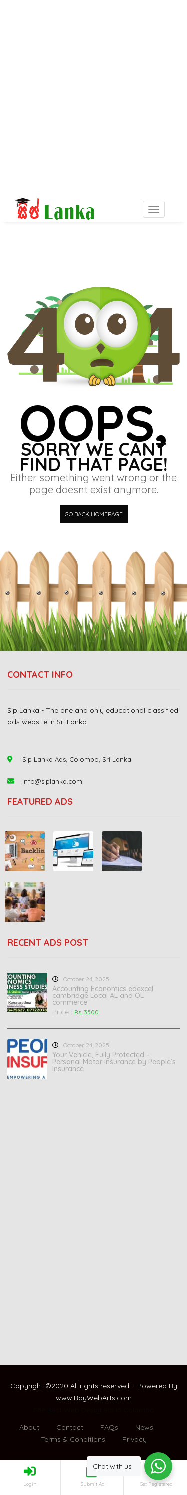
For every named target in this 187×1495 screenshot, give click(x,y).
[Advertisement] (93, 98)
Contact (69, 1427)
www (64, 1397)
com (124, 1397)
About (29, 1427)
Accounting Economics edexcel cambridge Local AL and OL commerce (102, 995)
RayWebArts (94, 1397)
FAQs (109, 1427)
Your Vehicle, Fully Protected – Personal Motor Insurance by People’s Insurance (114, 1061)
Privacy (134, 1439)
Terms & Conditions (73, 1439)
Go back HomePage (94, 514)
